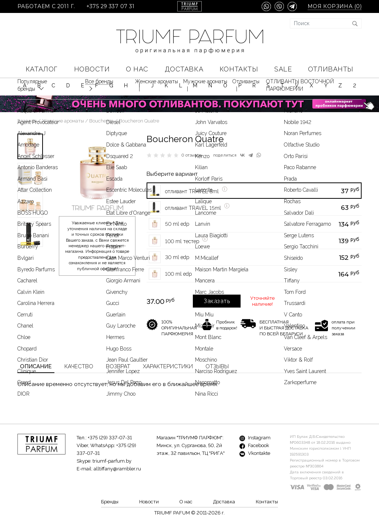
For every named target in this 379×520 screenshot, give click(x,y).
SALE (283, 69)
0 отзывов (191, 155)
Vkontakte (254, 453)
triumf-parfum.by (112, 461)
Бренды (109, 501)
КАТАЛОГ (42, 69)
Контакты (238, 69)
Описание (36, 366)
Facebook (254, 445)
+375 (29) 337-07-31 (110, 437)
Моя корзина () (335, 6)
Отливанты (330, 69)
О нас (137, 69)
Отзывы (217, 366)
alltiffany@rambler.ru (117, 469)
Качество (78, 366)
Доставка (184, 69)
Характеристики (168, 366)
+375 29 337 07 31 (110, 6)
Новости (92, 69)
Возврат (118, 366)
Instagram (255, 437)
